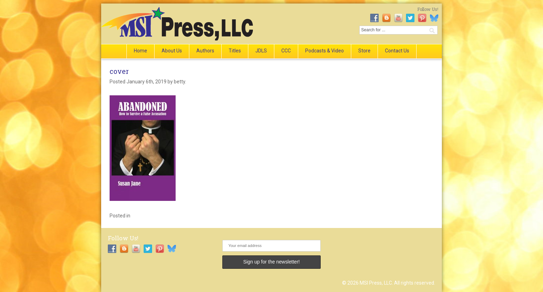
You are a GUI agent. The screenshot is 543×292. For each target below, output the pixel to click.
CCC (286, 50)
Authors (205, 50)
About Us (172, 50)
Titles (235, 50)
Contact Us (397, 50)
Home (140, 50)
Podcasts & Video (324, 50)
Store (364, 50)
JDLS (261, 50)
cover (119, 71)
